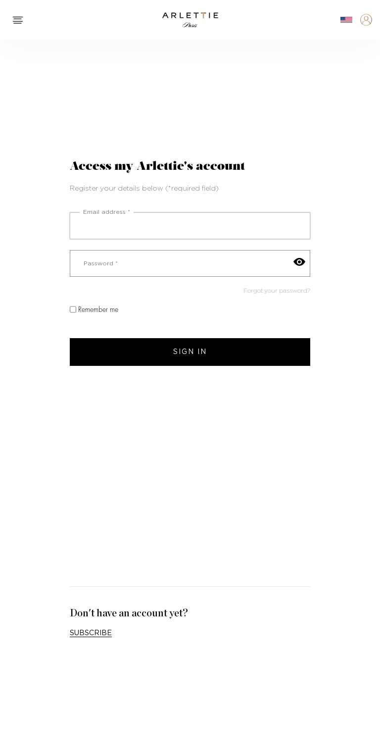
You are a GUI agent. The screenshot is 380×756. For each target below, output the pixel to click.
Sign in (190, 352)
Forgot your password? (276, 291)
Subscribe (91, 633)
